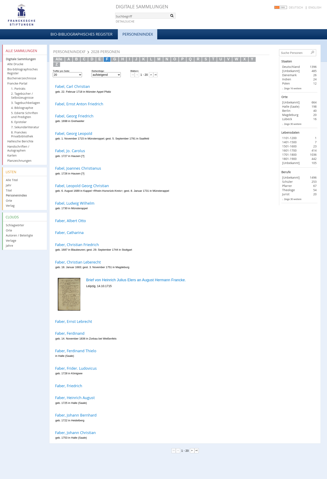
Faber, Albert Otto (70, 220)
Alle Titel (12, 180)
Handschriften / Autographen (18, 148)
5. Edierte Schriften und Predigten (24, 115)
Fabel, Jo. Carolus (70, 150)
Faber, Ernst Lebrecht (73, 321)
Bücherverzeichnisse (21, 78)
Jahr (8, 185)
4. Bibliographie (22, 108)
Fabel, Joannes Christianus (78, 168)
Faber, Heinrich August (75, 397)
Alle (58, 59)
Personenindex (16, 195)
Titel (9, 190)
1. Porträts (18, 89)
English (314, 7)
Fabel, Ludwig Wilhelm (74, 203)
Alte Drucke (15, 64)
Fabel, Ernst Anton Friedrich (79, 103)
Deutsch (296, 7)
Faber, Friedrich (68, 385)
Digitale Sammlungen (142, 7)
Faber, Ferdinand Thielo (75, 350)
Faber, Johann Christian (75, 432)
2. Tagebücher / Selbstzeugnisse (22, 96)
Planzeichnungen (19, 161)
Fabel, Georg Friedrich (74, 115)
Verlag (10, 206)
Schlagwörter (15, 225)
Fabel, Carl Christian (72, 86)
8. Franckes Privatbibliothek (22, 134)
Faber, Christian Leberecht (78, 262)
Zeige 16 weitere (292, 88)
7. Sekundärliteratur (25, 127)
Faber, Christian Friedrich (77, 244)
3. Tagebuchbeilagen (25, 103)
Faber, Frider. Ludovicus (76, 368)
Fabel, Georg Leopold (73, 133)
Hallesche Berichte (20, 141)
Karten (12, 155)
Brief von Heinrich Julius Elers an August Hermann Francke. (136, 280)
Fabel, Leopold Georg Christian (82, 185)
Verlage (11, 241)
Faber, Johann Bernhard (76, 415)
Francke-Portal (17, 83)
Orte (9, 201)
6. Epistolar (19, 122)
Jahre (9, 246)
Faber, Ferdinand (69, 333)
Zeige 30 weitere (292, 124)
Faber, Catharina (69, 232)
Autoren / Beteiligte (19, 235)
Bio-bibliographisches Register (81, 34)
